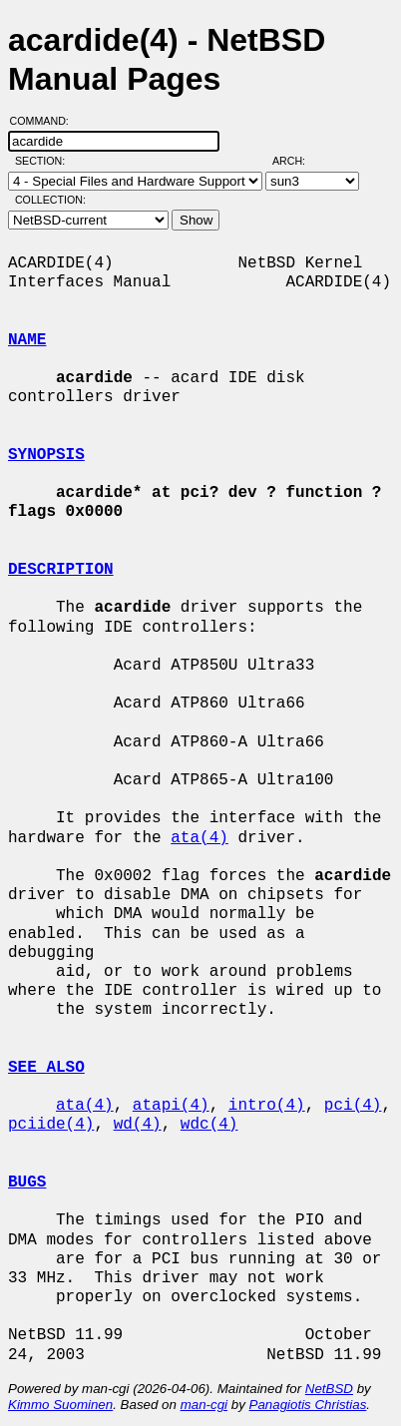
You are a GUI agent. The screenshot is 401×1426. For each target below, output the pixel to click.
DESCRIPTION (61, 570)
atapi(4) (171, 1106)
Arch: (297, 161)
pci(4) (353, 1106)
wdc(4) (209, 1125)
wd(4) (138, 1125)
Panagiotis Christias (308, 1404)
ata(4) (199, 838)
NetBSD (329, 1388)
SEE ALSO (46, 1068)
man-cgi (204, 1404)
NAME (27, 340)
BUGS (27, 1182)
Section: (44, 161)
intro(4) (266, 1106)
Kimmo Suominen (60, 1404)
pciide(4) (51, 1125)
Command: (45, 121)
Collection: (50, 200)
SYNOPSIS (46, 455)
